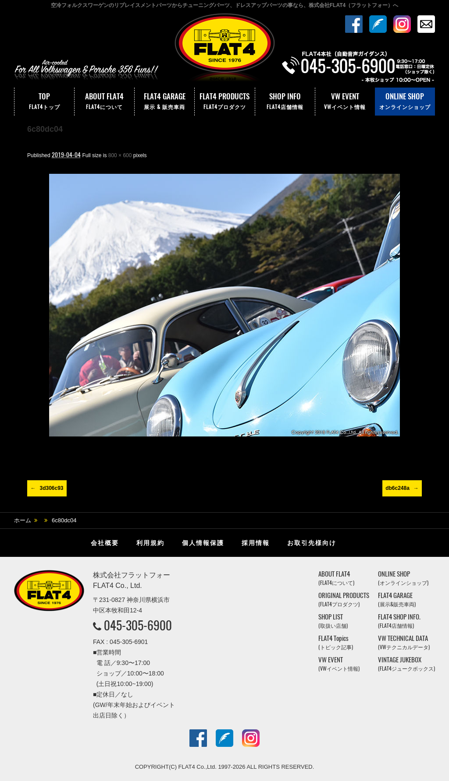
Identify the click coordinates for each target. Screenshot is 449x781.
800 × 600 (120, 155)
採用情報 (256, 542)
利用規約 (150, 542)
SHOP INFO (285, 101)
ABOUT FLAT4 (104, 101)
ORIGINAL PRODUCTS (343, 599)
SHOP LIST (333, 621)
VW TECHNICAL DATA (404, 642)
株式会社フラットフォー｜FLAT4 (224, 49)
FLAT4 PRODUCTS (224, 101)
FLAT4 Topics (335, 642)
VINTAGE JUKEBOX (406, 663)
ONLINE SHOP (405, 101)
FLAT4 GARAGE (164, 101)
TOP (44, 101)
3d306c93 (51, 488)
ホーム (22, 520)
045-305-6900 (138, 625)
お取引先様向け (311, 542)
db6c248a (397, 488)
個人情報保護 (203, 542)
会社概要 (105, 542)
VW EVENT (345, 101)
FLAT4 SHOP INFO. (399, 621)
